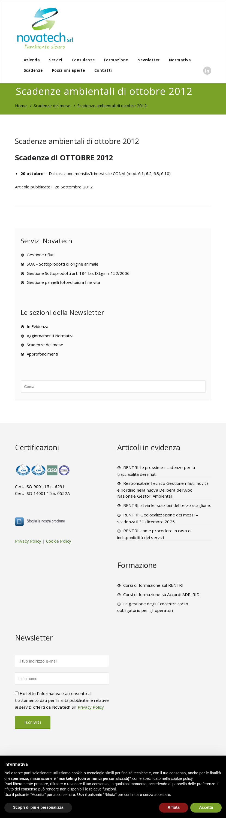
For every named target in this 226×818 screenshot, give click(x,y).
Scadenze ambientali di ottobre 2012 (77, 141)
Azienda (32, 59)
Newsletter (148, 59)
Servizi (55, 59)
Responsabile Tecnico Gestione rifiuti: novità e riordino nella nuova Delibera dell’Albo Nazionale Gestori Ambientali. (163, 489)
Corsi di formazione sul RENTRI (153, 585)
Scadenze (33, 70)
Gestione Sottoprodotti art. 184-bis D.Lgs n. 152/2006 (78, 273)
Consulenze (83, 59)
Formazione (116, 59)
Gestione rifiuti (41, 254)
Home (21, 105)
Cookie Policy (58, 541)
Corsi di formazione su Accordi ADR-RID (161, 594)
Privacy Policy (28, 541)
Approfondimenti (42, 354)
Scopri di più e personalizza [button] (38, 807)
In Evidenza (37, 326)
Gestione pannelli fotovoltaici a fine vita (63, 282)
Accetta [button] (206, 807)
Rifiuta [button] (174, 807)
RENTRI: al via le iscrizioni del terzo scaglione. (167, 505)
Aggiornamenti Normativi (50, 335)
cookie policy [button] (181, 778)
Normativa (180, 59)
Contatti (103, 70)
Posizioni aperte (68, 70)
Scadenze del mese (52, 105)
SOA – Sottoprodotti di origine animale (62, 264)
